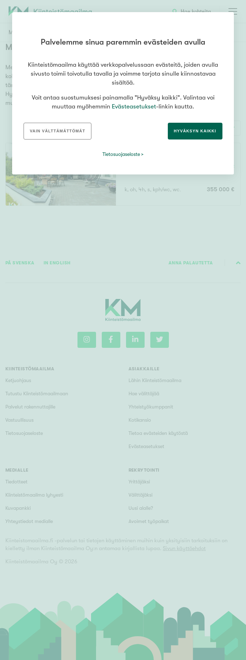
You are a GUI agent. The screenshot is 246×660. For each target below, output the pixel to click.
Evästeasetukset (134, 106)
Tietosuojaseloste (121, 154)
